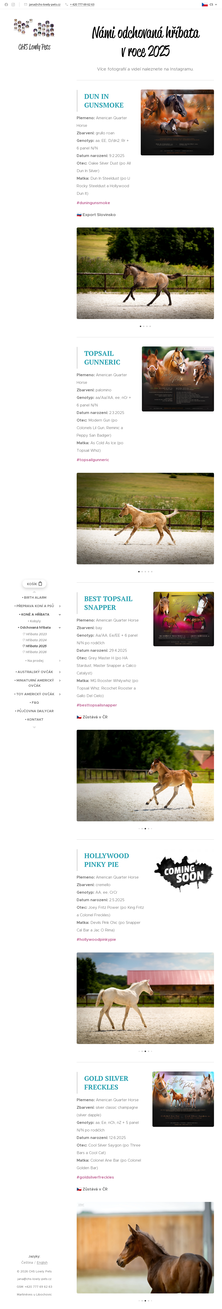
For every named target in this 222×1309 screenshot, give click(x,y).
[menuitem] (34, 597)
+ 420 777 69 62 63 (82, 4)
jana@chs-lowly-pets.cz (44, 4)
